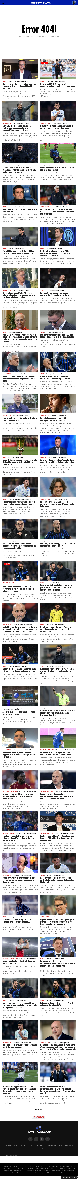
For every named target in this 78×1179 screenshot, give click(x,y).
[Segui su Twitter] (36, 1140)
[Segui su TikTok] (47, 1140)
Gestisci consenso (11, 1156)
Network (40, 1149)
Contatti (31, 1146)
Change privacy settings (69, 1177)
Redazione (40, 1146)
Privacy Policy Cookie (65, 1146)
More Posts (39, 1109)
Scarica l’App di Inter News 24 (15, 1146)
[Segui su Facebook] (30, 1140)
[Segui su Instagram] (42, 1140)
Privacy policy (51, 1146)
